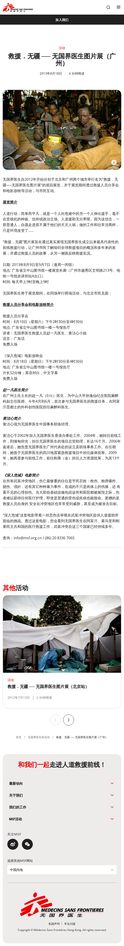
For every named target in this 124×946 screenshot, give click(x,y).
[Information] (114, 162)
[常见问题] (69, 923)
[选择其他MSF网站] (62, 869)
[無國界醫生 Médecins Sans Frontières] (18, 7)
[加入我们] (62, 20)
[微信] (27, 844)
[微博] (12, 844)
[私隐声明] (54, 923)
